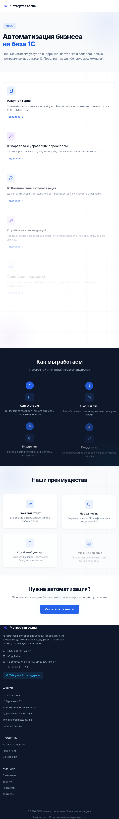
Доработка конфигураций (18, 713)
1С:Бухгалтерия (11, 695)
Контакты (8, 794)
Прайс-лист (9, 750)
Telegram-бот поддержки (23, 675)
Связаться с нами (59, 609)
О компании (9, 775)
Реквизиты (9, 787)
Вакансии (8, 781)
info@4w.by (11, 656)
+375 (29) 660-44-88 (17, 651)
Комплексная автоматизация (19, 707)
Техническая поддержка (17, 719)
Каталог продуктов (14, 744)
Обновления (10, 756)
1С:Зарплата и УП (12, 701)
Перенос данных (12, 726)
